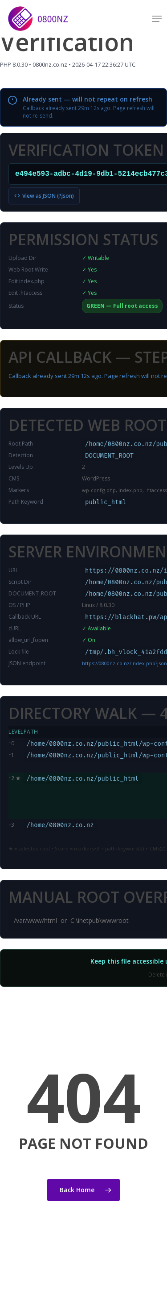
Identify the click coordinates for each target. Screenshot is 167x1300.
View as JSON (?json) (44, 196)
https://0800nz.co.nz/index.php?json (124, 663)
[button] (157, 18)
